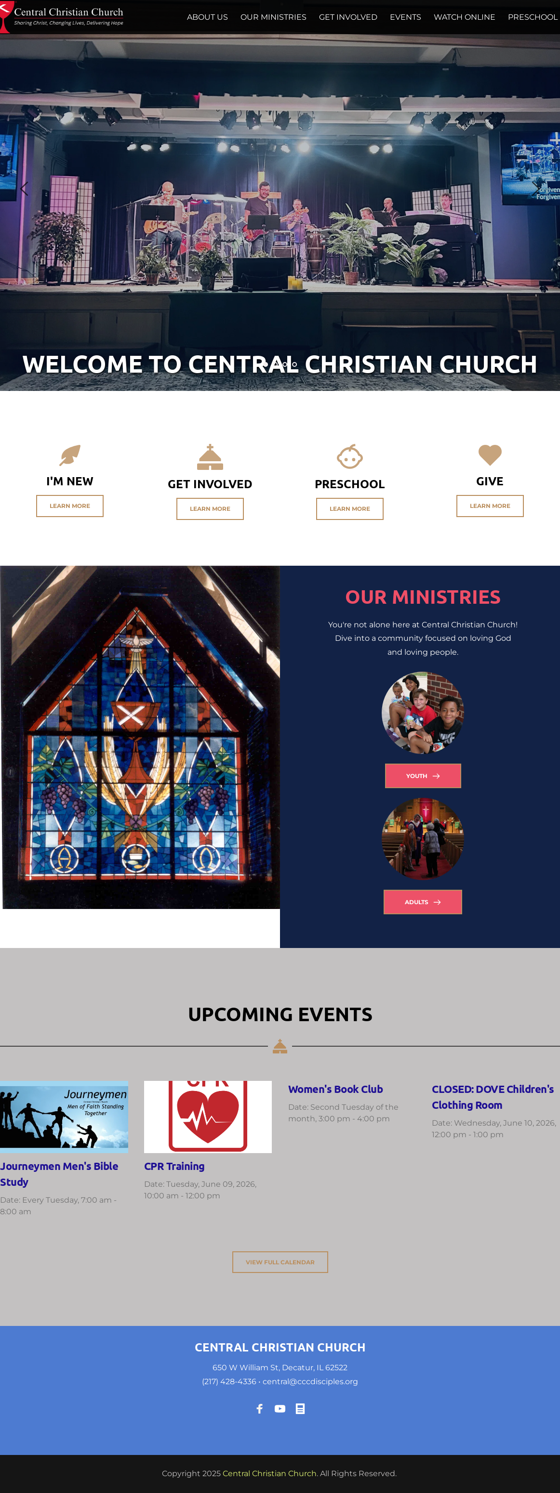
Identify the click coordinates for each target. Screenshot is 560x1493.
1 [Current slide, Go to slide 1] (265, 364)
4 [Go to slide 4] (294, 364)
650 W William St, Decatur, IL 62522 (280, 1367)
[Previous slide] (24, 188)
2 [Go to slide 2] (275, 364)
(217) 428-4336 (229, 1381)
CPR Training (174, 1165)
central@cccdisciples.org (310, 1381)
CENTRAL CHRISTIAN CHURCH (280, 1346)
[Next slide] (535, 188)
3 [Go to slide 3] (284, 364)
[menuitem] (207, 17)
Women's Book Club (335, 1088)
